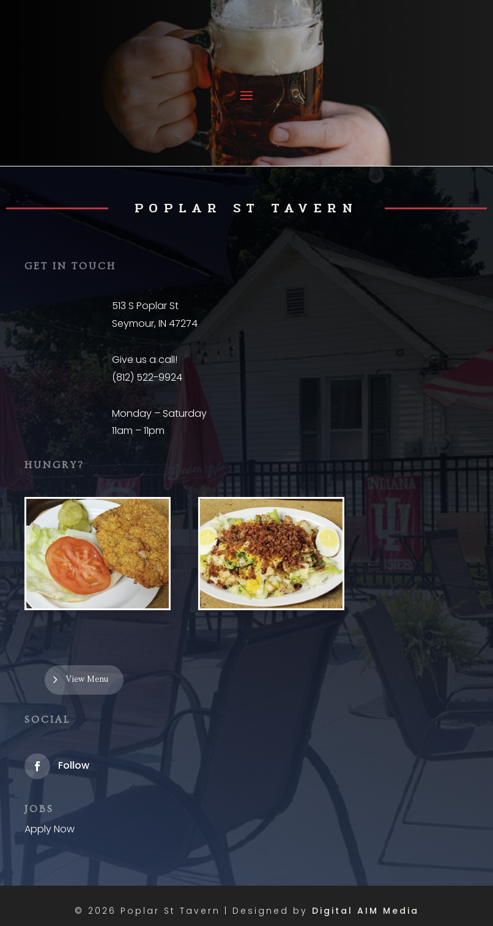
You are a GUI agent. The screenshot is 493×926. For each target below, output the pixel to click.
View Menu (87, 679)
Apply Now (49, 829)
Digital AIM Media (365, 911)
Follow (73, 765)
